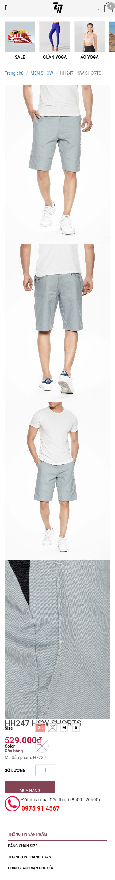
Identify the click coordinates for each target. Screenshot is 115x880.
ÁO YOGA (89, 57)
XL (40, 728)
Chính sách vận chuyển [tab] (30, 868)
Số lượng (15, 770)
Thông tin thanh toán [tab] (29, 857)
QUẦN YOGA (55, 57)
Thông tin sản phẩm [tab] (27, 834)
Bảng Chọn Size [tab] (22, 846)
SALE (20, 57)
